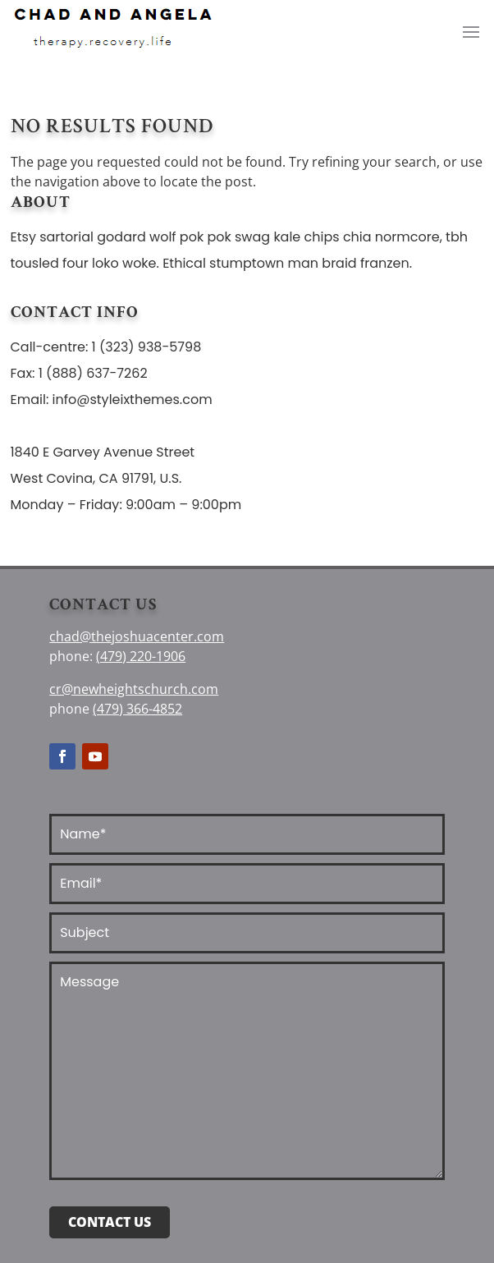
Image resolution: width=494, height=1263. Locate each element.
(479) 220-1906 (140, 656)
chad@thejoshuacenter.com (136, 636)
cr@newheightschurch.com (133, 689)
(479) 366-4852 (137, 709)
